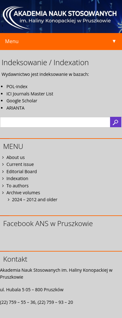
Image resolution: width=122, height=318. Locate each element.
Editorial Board (21, 171)
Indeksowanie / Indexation (45, 62)
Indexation (17, 178)
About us (15, 157)
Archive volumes (23, 193)
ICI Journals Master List (29, 94)
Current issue (20, 164)
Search (115, 122)
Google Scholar (21, 101)
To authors (17, 186)
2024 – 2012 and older (35, 199)
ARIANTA (15, 108)
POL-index (16, 86)
